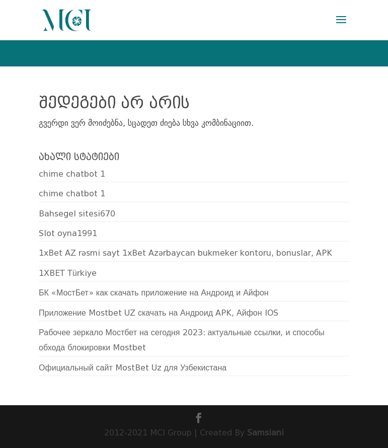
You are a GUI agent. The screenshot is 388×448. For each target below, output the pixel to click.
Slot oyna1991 (68, 233)
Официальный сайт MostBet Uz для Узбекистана (132, 367)
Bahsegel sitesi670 (77, 213)
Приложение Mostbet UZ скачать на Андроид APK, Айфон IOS (158, 313)
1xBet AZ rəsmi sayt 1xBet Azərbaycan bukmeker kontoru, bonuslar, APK (185, 253)
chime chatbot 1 (72, 174)
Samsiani (265, 432)
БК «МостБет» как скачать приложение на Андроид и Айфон (154, 292)
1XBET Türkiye (68, 273)
